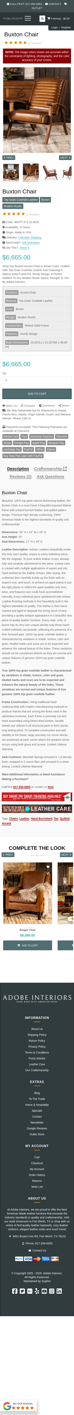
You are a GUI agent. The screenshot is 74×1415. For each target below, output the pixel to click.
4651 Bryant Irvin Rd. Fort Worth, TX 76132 (37, 1236)
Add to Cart (37, 393)
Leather (24, 818)
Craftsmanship (50, 469)
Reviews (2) (20, 477)
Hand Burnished (41, 818)
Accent (6, 823)
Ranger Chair (28, 929)
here (51, 786)
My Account (37, 1169)
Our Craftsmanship (37, 1070)
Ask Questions (31, 242)
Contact (55, 4)
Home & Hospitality (37, 1104)
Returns (37, 1180)
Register (66, 27)
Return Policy (37, 1040)
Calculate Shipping (29, 237)
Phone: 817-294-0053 (37, 1243)
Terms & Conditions (37, 1052)
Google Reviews (37, 1128)
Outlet (37, 8)
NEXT (65, 157)
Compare (28, 405)
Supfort (45, 1281)
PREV (9, 157)
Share (64, 405)
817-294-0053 (21, 786)
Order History (37, 1175)
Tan (56, 818)
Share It (24, 247)
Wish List (9, 405)
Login (54, 27)
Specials (37, 1110)
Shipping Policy (37, 1034)
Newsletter (36, 1122)
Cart (36, 1157)
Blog (37, 1093)
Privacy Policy (37, 1046)
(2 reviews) (34, 43)
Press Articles (37, 1058)
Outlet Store (37, 1134)
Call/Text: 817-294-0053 (26, 4)
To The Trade (37, 1098)
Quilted (64, 818)
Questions (47, 405)
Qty (4, 373)
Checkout (37, 1163)
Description (18, 469)
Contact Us (37, 1250)
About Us (37, 1028)
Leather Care (37, 1064)
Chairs (13, 818)
